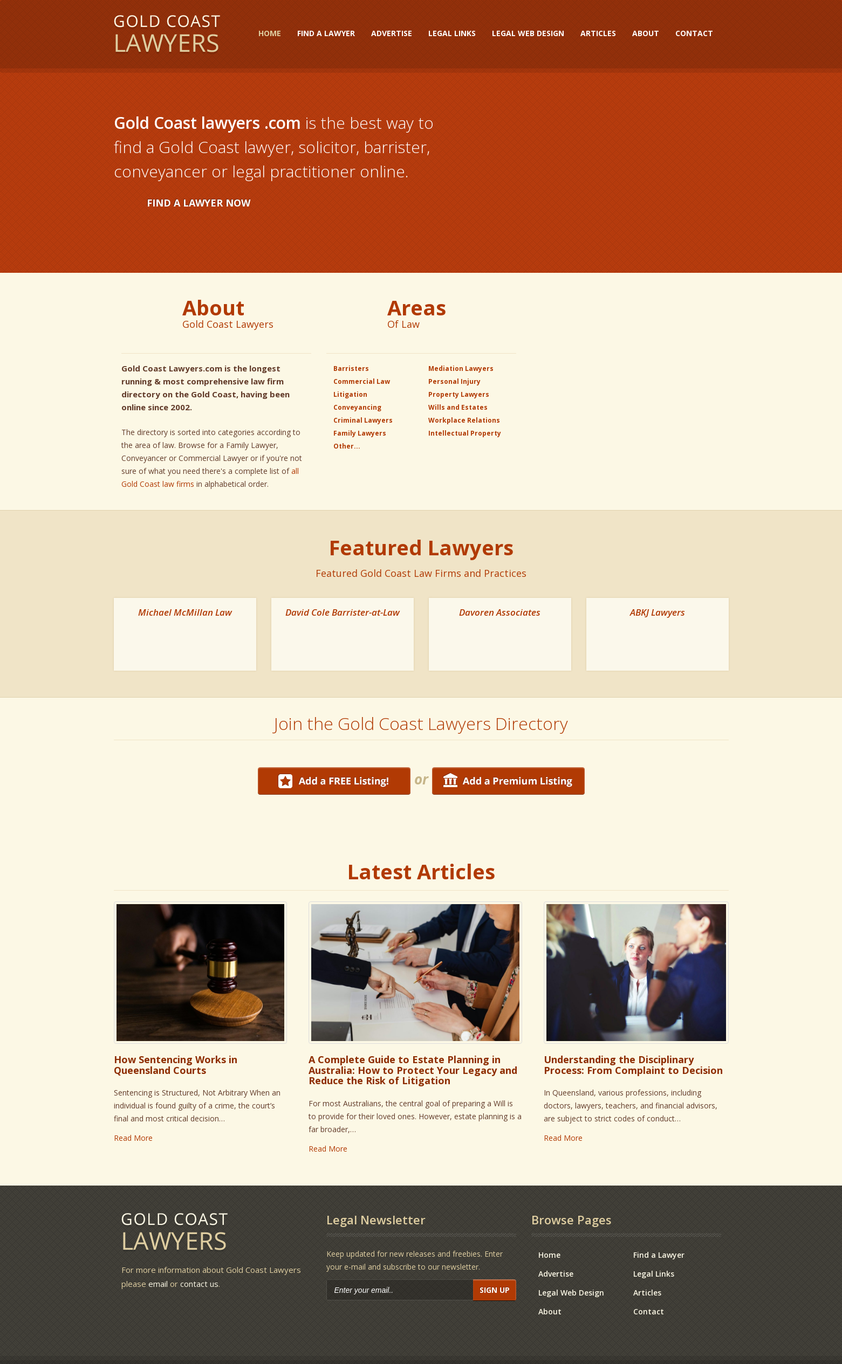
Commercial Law (361, 381)
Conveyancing (357, 407)
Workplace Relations (464, 420)
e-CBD (400, 1344)
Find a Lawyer (326, 33)
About (645, 33)
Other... (346, 446)
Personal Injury (454, 381)
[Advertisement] (626, 361)
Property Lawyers (458, 394)
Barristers (351, 368)
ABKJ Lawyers (657, 612)
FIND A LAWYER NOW (198, 202)
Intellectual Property (464, 433)
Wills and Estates (458, 407)
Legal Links (452, 33)
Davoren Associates (499, 612)
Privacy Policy (615, 1344)
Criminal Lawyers (363, 420)
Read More (133, 1103)
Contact (694, 33)
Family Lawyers (359, 433)
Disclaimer (700, 1344)
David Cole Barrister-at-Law (342, 612)
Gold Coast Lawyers (167, 34)
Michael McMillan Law (185, 612)
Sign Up (495, 1255)
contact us (199, 1249)
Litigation (350, 394)
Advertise (391, 33)
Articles (598, 33)
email (158, 1249)
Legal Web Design (528, 33)
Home (269, 33)
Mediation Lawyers (461, 368)
